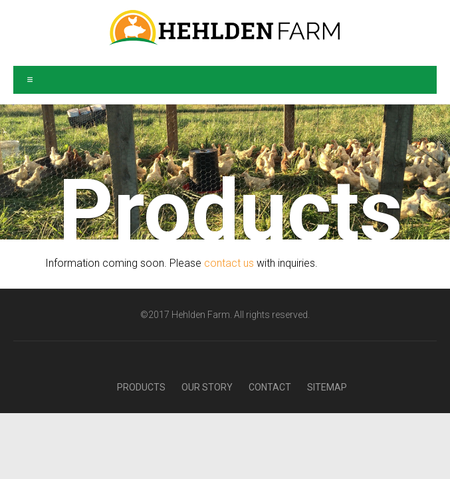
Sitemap (327, 387)
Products (141, 387)
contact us (229, 263)
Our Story (207, 387)
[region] (225, 172)
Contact (270, 387)
